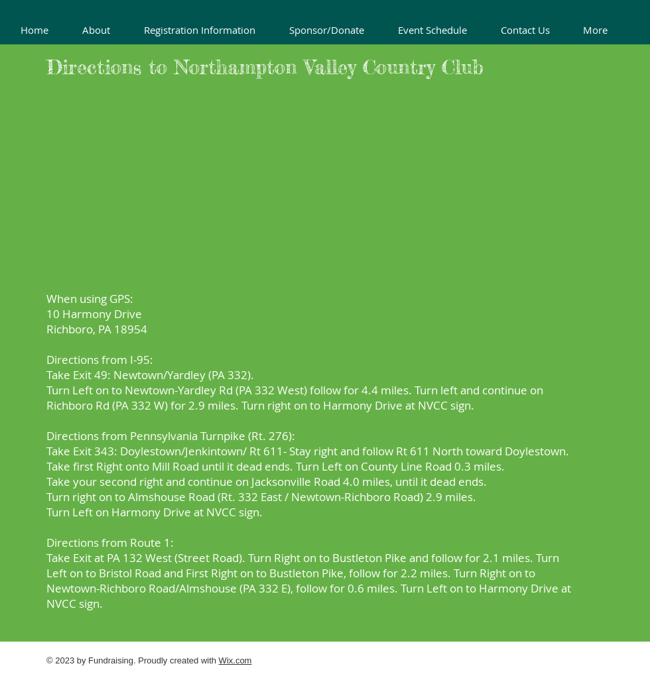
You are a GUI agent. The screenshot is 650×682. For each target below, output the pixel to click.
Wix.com (235, 660)
